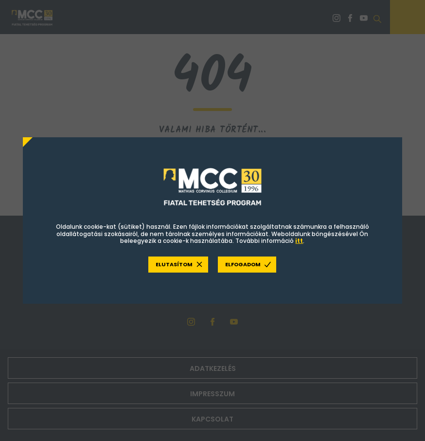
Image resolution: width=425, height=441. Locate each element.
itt (299, 241)
